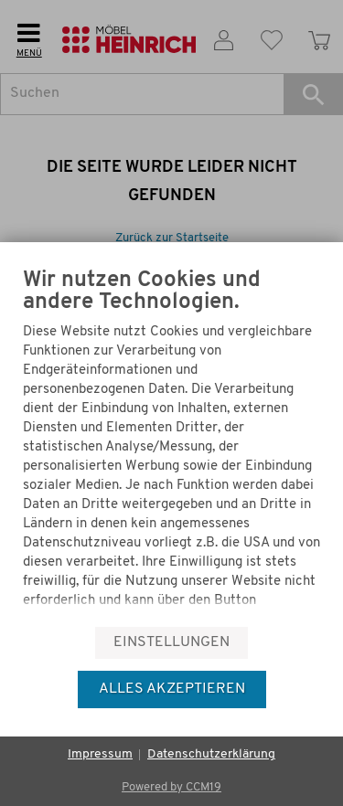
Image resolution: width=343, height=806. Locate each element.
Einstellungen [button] (171, 642)
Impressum (100, 754)
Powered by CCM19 (171, 787)
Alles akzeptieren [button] (172, 689)
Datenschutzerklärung (211, 754)
